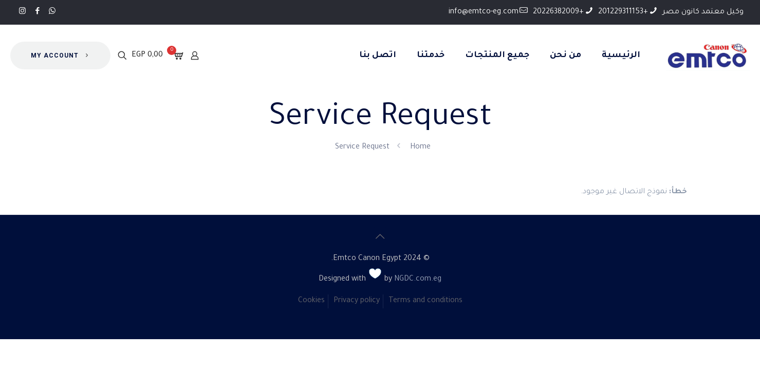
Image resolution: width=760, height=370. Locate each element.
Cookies (311, 301)
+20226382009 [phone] (558, 12)
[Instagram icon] (22, 12)
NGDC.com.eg (417, 279)
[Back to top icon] (380, 236)
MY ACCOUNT (60, 55)
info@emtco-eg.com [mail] (483, 12)
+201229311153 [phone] (623, 12)
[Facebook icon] (37, 12)
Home (420, 147)
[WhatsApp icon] (52, 12)
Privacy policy (356, 301)
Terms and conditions (425, 301)
